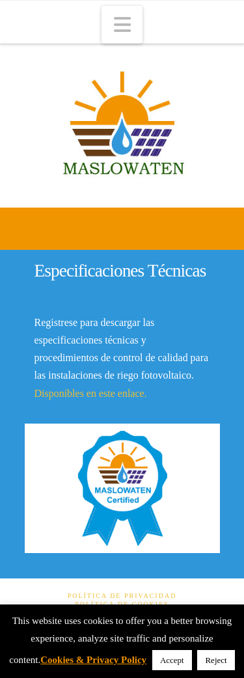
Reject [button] (215, 660)
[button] (122, 25)
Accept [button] (172, 660)
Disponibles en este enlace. (90, 393)
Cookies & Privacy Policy (93, 660)
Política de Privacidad (122, 595)
